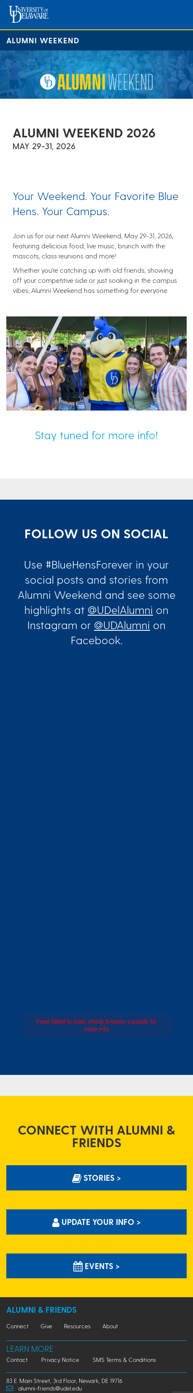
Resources (77, 1326)
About (110, 1326)
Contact (17, 1359)
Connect (17, 1326)
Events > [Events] (96, 1266)
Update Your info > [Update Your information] (96, 1222)
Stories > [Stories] (96, 1177)
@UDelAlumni (120, 609)
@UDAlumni (122, 624)
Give (46, 1326)
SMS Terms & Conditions (124, 1359)
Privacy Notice (60, 1359)
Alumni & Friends (41, 1309)
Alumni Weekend (42, 40)
